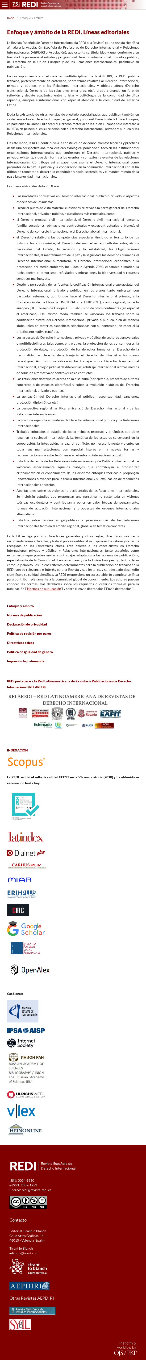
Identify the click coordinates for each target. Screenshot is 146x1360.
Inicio (10, 18)
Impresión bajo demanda (25, 661)
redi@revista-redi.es (36, 1190)
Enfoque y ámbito (20, 606)
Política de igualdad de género (30, 652)
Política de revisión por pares (29, 633)
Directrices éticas (20, 643)
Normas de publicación (44, 589)
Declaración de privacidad (27, 624)
